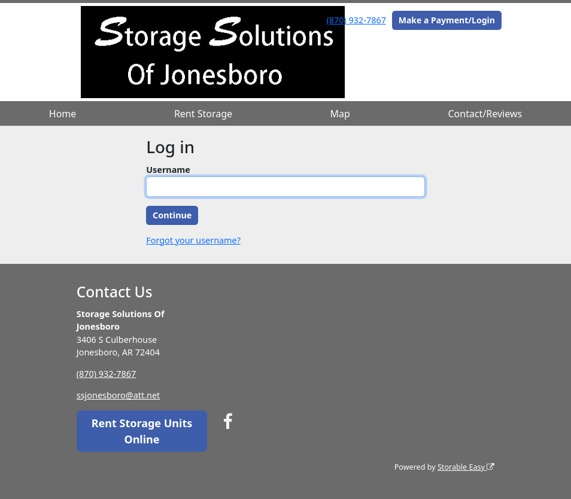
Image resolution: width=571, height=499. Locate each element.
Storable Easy (466, 467)
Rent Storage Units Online (142, 431)
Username (168, 169)
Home (63, 113)
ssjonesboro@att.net (118, 395)
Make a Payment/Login (447, 20)
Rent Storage (203, 113)
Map (340, 113)
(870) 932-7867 (356, 20)
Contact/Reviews (485, 113)
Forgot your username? (193, 240)
